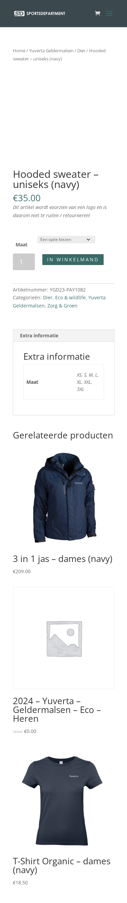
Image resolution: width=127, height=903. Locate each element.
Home (19, 51)
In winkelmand (73, 259)
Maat (21, 244)
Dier (81, 51)
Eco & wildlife (70, 297)
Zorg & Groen (62, 305)
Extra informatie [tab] (39, 335)
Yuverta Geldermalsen (51, 51)
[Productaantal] (24, 261)
